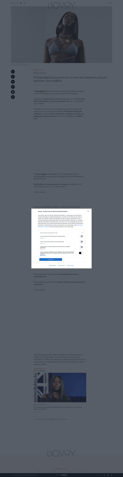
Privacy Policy (70, 265)
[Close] (88, 211)
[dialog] (61, 238)
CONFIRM (51, 259)
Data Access (61, 265)
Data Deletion (52, 265)
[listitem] (61, 233)
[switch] (81, 236)
